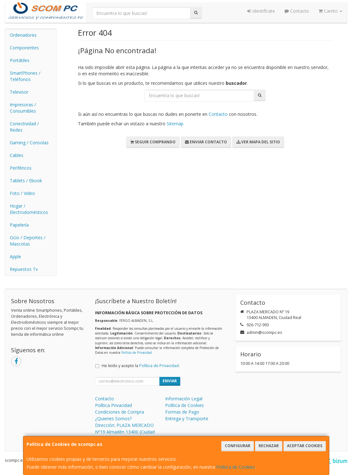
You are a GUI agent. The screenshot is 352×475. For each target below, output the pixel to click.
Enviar (170, 381)
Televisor (19, 92)
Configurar (237, 445)
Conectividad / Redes (24, 127)
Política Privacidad (113, 405)
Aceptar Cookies (304, 445)
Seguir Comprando (153, 142)
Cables (16, 155)
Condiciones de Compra (119, 412)
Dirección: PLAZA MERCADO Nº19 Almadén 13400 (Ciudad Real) (125, 431)
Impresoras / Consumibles (23, 108)
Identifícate (261, 11)
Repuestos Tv (24, 269)
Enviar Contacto (206, 142)
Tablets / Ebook (26, 181)
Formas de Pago (182, 412)
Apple (15, 256)
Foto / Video (22, 193)
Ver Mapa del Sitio (258, 142)
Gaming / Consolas (29, 143)
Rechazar (269, 445)
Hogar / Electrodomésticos (29, 209)
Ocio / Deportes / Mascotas (27, 240)
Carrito (330, 11)
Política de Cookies (235, 467)
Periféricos (21, 168)
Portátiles (19, 60)
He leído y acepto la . (141, 365)
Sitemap (175, 124)
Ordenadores (23, 35)
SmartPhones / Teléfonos (25, 76)
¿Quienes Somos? (113, 419)
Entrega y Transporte (186, 419)
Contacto (296, 11)
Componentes (24, 48)
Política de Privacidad (136, 352)
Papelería (19, 225)
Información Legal (183, 399)
